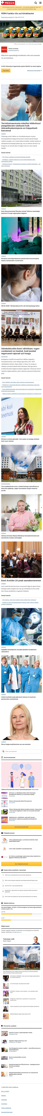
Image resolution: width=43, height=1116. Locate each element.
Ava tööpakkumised (21, 864)
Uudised (3, 134)
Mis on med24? (5, 1091)
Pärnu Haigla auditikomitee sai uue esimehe (16, 744)
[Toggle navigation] (40, 3)
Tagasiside (4, 1099)
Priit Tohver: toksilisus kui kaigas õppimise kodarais (16, 157)
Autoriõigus (4, 1104)
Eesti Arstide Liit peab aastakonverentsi (21, 580)
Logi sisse (6, 70)
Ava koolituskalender (21, 827)
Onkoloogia (4, 356)
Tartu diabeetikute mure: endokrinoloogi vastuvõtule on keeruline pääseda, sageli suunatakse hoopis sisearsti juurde (20, 488)
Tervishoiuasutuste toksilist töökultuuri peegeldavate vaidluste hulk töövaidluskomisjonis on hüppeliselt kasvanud (21, 127)
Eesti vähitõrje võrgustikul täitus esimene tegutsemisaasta (18, 382)
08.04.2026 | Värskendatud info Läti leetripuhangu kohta (20, 306)
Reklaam (3, 1095)
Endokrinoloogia (5, 484)
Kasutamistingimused (6, 1112)
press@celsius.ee (16, 932)
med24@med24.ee (13, 50)
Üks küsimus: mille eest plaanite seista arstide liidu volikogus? (19, 600)
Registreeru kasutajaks (34, 70)
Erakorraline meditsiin (7, 17)
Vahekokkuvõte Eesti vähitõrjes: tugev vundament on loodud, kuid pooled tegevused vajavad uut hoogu (20, 351)
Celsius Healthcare (6, 1108)
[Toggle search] (35, 3)
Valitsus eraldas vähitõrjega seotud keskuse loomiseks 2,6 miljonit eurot (21, 393)
